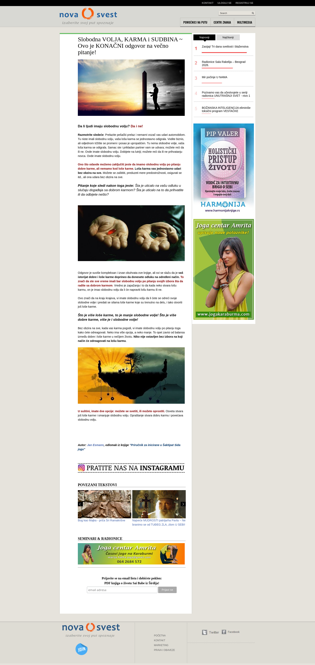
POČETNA (160, 635)
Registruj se (244, 3)
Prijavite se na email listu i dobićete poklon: (132, 578)
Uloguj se (225, 3)
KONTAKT (159, 640)
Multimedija (244, 22)
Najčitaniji (228, 37)
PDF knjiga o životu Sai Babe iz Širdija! (131, 583)
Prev (80, 504)
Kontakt (208, 3)
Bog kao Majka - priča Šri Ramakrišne (101, 520)
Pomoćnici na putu (195, 22)
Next (183, 504)
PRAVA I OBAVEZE (164, 650)
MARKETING (161, 645)
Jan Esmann (95, 445)
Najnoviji (204, 38)
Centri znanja (222, 22)
